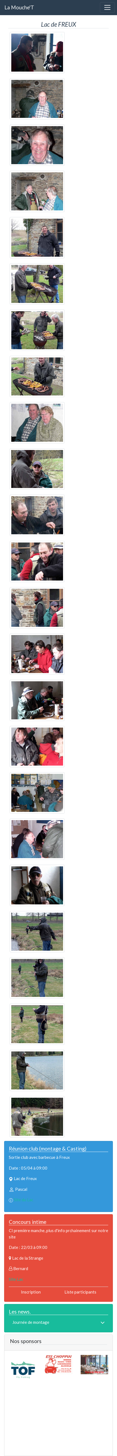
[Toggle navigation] (107, 7)
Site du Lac (23, 1199)
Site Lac (16, 1279)
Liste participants (80, 1291)
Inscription (31, 1291)
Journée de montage (30, 1322)
